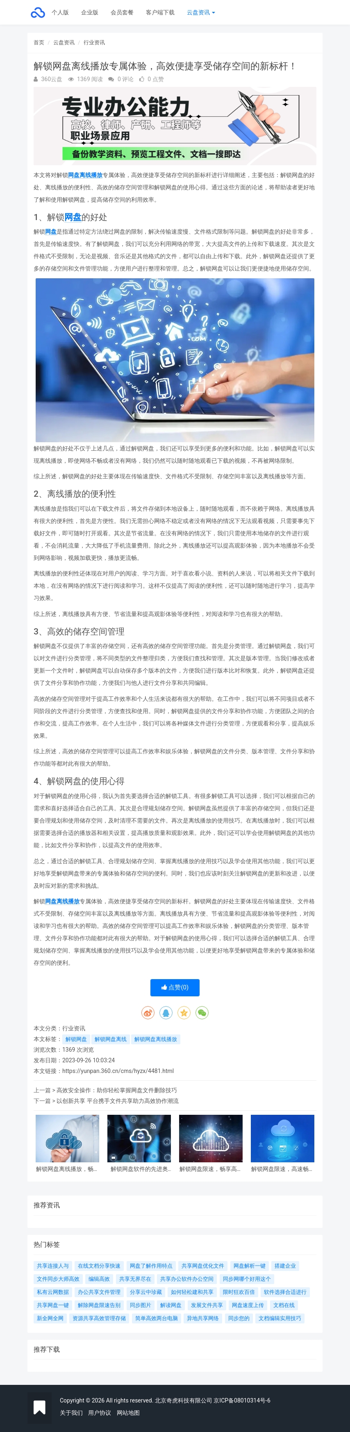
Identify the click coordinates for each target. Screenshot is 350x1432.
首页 (39, 42)
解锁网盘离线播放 (155, 1039)
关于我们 (71, 1412)
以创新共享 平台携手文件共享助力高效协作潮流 (117, 1101)
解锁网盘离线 (111, 1039)
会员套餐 (122, 12)
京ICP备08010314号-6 (242, 1400)
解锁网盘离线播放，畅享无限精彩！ (67, 1169)
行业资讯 (94, 42)
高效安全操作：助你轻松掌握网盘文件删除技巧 (117, 1090)
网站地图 (128, 1412)
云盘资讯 (201, 12)
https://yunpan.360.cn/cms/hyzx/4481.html (118, 1071)
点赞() (175, 987)
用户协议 (99, 1412)
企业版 (89, 12)
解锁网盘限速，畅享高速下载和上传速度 (211, 1169)
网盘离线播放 (85, 175)
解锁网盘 (76, 1039)
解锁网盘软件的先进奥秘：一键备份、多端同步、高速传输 (139, 1169)
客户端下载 (160, 12)
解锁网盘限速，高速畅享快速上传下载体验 (282, 1169)
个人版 (60, 12)
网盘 (73, 217)
